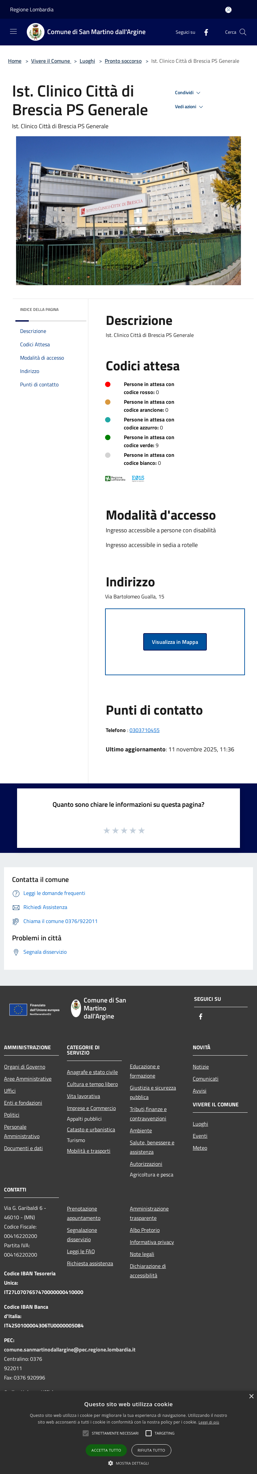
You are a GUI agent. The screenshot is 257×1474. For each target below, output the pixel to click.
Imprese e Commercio (91, 1108)
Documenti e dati (23, 1148)
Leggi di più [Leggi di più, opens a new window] (208, 1422)
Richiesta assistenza (90, 1263)
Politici (11, 1115)
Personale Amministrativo (21, 1131)
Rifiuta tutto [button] (151, 1450)
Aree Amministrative (28, 1079)
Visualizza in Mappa (175, 642)
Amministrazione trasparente (149, 1213)
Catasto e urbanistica (91, 1129)
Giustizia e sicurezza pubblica (153, 1092)
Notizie (201, 1067)
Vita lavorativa (83, 1096)
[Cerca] (243, 32)
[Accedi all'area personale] (228, 10)
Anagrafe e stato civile (92, 1072)
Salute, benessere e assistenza (152, 1147)
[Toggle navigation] (13, 31)
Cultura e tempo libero (92, 1084)
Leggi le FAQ (81, 1251)
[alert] (128, 1432)
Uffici (10, 1091)
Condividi (188, 93)
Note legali (142, 1254)
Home (14, 61)
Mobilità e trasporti (88, 1151)
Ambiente (141, 1130)
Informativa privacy (152, 1242)
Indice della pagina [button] (39, 309)
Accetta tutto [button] (106, 1450)
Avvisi (199, 1091)
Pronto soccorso (123, 61)
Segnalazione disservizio (82, 1234)
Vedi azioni (190, 107)
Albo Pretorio (145, 1230)
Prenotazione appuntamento (83, 1213)
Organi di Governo (24, 1067)
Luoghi (87, 61)
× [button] (251, 1396)
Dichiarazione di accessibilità (148, 1270)
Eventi (200, 1136)
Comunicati (206, 1079)
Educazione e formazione (145, 1071)
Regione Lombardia (32, 9)
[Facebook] (203, 31)
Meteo (200, 1148)
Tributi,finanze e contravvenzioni (148, 1113)
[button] (115, 1433)
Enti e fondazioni (23, 1103)
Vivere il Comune (51, 61)
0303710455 (145, 730)
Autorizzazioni (146, 1164)
